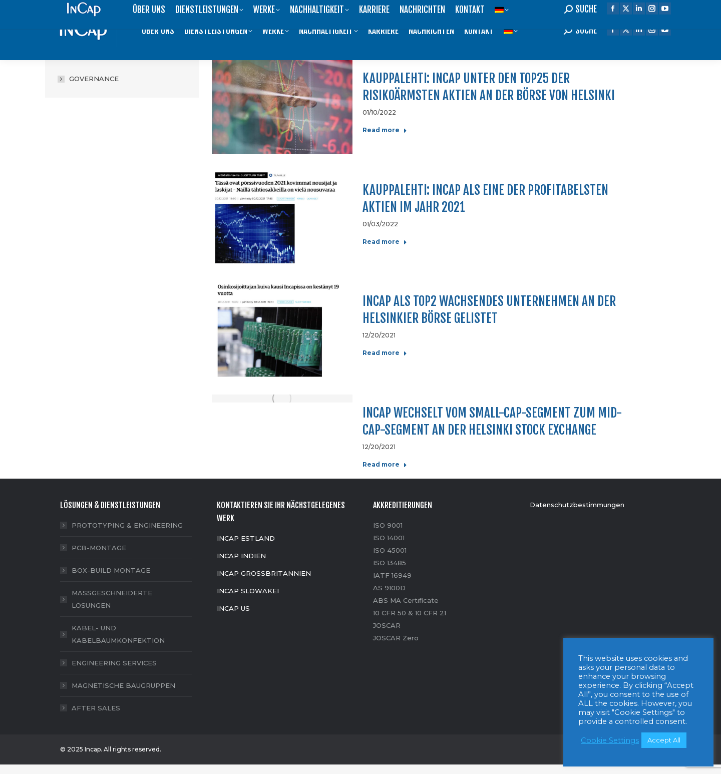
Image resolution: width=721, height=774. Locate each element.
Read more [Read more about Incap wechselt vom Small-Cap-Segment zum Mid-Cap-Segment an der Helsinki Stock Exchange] (385, 464)
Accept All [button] (663, 740)
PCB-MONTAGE (99, 548)
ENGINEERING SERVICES (114, 663)
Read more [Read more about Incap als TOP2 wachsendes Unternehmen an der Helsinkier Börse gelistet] (385, 352)
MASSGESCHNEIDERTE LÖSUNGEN (112, 599)
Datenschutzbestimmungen (577, 505)
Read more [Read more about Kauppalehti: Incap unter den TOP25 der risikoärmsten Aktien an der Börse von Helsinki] (385, 130)
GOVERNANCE (94, 79)
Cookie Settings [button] (610, 740)
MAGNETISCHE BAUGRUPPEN (123, 685)
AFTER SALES (96, 708)
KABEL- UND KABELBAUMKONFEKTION (118, 634)
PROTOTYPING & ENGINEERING (127, 525)
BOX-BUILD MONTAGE (111, 570)
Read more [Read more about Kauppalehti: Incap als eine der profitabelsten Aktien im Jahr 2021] (385, 241)
